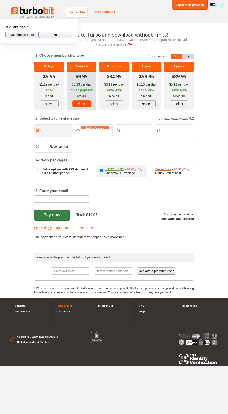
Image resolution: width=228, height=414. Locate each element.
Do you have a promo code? (176, 118)
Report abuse (189, 305)
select (49, 104)
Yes (55, 35)
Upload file (76, 14)
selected (82, 104)
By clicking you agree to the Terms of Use (63, 228)
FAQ (142, 305)
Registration (196, 5)
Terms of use (105, 305)
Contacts (20, 305)
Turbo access (105, 12)
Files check (63, 311)
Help (142, 311)
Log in (180, 5)
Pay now (52, 214)
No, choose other (22, 35)
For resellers (22, 311)
